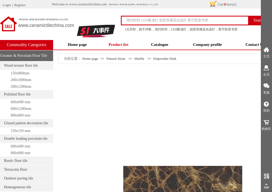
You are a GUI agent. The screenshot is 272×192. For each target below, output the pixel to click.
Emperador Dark (164, 59)
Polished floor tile (17, 94)
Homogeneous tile (17, 187)
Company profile (207, 44)
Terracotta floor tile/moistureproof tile (16, 170)
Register (20, 5)
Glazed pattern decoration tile (26, 123)
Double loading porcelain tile (26, 139)
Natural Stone (115, 59)
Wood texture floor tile (21, 65)
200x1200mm (21, 87)
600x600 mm (20, 102)
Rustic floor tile (15, 161)
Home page (77, 44)
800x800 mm (20, 115)
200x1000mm (21, 80)
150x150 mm (20, 131)
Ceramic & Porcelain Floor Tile (23, 56)
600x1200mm (21, 109)
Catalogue (159, 44)
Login (7, 5)
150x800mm (20, 73)
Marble (139, 59)
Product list (118, 44)
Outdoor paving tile (18, 178)
